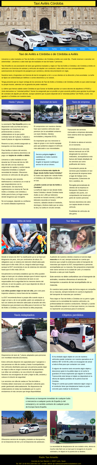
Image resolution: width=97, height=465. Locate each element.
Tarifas (54, 49)
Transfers (92, 49)
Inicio (37, 49)
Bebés (82, 49)
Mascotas (73, 49)
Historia (63, 49)
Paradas (45, 49)
